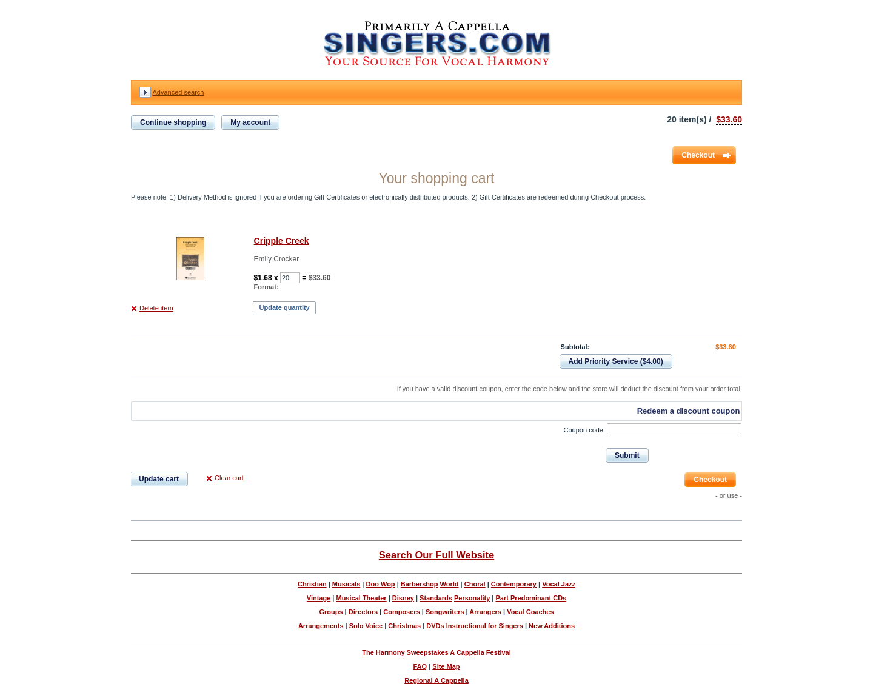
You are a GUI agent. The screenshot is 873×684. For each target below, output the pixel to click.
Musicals (346, 584)
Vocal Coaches (530, 611)
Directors (363, 611)
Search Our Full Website (436, 554)
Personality (472, 598)
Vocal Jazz (558, 584)
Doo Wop (380, 584)
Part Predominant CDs (530, 598)
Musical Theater (361, 598)
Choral (475, 584)
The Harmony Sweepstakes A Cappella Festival (436, 652)
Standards (436, 598)
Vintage (319, 598)
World (449, 584)
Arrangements (321, 625)
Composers (401, 611)
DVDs (435, 625)
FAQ (420, 666)
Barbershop (419, 584)
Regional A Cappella (436, 680)
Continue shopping (173, 122)
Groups (331, 611)
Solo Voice (366, 625)
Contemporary (514, 584)
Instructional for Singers (484, 625)
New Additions (552, 625)
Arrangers (485, 611)
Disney (403, 598)
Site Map (446, 666)
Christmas (404, 625)
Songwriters (445, 611)
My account (250, 122)
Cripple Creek (281, 241)
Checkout (698, 155)
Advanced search (178, 92)
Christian (312, 584)
